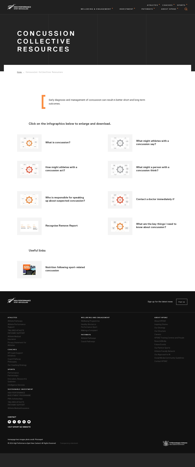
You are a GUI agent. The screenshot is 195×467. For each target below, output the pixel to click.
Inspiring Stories (161, 324)
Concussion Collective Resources (44, 72)
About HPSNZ (160, 317)
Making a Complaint (89, 330)
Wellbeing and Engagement (95, 317)
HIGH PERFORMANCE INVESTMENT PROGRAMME (19, 394)
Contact (12, 417)
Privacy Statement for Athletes (17, 344)
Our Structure (160, 331)
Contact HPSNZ (160, 361)
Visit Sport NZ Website (19, 427)
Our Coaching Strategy (17, 365)
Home (19, 72)
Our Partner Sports (162, 348)
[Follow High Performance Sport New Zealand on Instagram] (9, 421)
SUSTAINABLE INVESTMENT (20, 389)
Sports (11, 369)
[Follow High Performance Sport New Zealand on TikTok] (19, 421)
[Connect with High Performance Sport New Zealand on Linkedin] (24, 421)
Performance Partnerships (13, 374)
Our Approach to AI (162, 355)
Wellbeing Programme (90, 321)
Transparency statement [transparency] (69, 443)
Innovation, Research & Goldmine (17, 380)
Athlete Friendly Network (164, 351)
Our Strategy (159, 328)
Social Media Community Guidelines (169, 358)
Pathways (86, 335)
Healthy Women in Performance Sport (89, 325)
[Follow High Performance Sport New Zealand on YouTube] (29, 421)
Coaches (12, 349)
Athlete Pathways (15, 321)
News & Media (160, 341)
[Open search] (186, 9)
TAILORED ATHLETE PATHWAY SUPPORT (16, 331)
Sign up (182, 302)
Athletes (12, 317)
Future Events (160, 344)
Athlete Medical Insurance (14, 337)
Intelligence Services (16, 385)
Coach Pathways (88, 341)
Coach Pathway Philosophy (14, 360)
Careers (157, 334)
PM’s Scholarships (15, 399)
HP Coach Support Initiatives (15, 354)
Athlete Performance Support (16, 325)
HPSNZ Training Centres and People (169, 338)
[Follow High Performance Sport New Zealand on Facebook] (14, 421)
